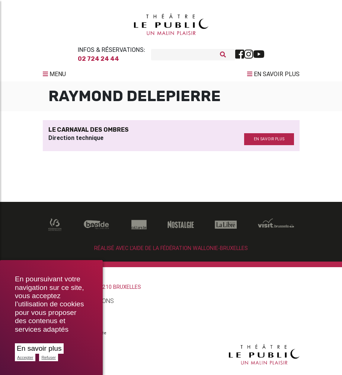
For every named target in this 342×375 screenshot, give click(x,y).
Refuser (48, 357)
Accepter (25, 357)
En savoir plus (39, 348)
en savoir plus (269, 142)
